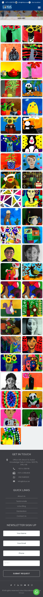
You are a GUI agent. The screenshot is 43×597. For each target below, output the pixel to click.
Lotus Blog (21, 506)
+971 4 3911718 (10, 2)
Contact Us (21, 516)
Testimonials (21, 501)
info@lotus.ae (23, 2)
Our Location (36, 2)
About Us (21, 496)
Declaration (21, 511)
